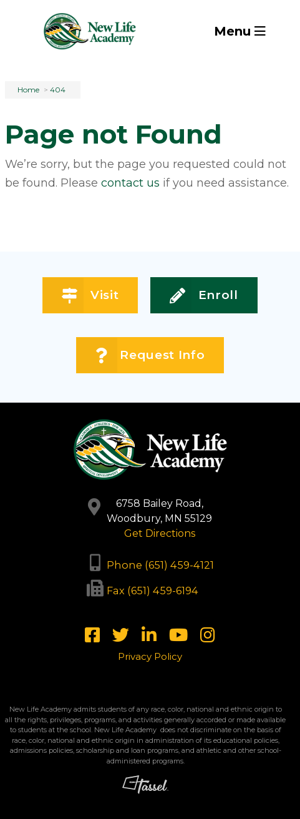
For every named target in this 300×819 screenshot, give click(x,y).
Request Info (150, 355)
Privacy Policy (150, 656)
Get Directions (159, 533)
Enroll (204, 295)
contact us (130, 183)
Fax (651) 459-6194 (152, 590)
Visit (90, 295)
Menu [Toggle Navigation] (240, 31)
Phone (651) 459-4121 (160, 565)
